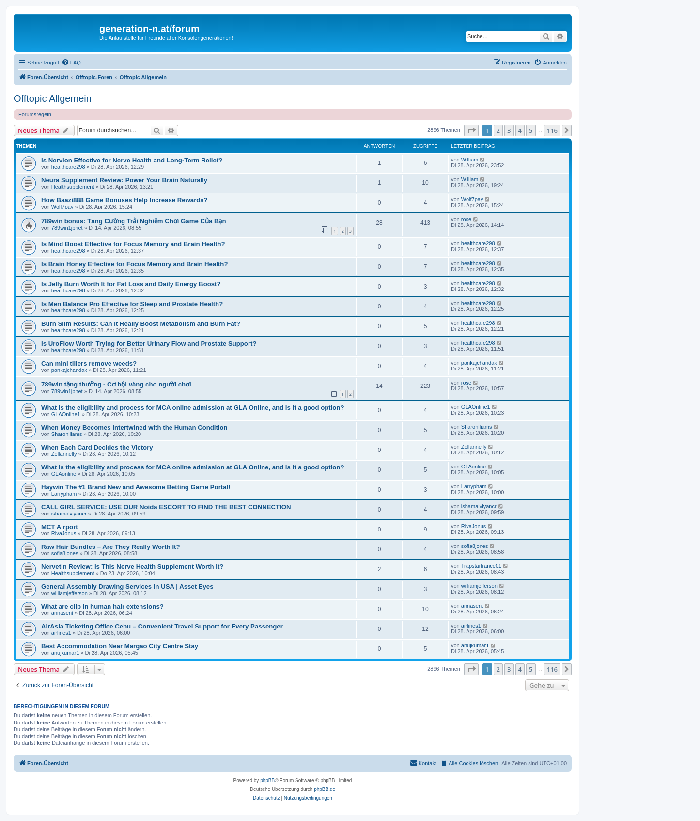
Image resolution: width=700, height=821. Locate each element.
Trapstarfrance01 (481, 566)
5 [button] (530, 130)
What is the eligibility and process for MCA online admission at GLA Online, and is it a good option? (192, 407)
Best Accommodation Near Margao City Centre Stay (119, 646)
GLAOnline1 (65, 414)
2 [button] (498, 130)
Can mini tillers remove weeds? (89, 363)
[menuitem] (71, 62)
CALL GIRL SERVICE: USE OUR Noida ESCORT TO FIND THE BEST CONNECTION (166, 507)
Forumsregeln (34, 114)
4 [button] (520, 130)
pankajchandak (69, 370)
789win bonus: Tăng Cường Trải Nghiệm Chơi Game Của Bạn (133, 221)
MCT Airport (59, 527)
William (469, 159)
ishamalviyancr (69, 513)
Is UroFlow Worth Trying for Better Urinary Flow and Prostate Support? (149, 343)
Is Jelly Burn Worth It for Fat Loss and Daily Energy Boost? (131, 284)
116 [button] (552, 130)
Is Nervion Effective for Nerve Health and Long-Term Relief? (131, 160)
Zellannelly (64, 454)
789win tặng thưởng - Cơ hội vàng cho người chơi (116, 384)
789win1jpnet (67, 228)
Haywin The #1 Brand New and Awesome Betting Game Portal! (136, 487)
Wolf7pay (62, 206)
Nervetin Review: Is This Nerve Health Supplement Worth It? (132, 566)
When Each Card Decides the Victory (97, 447)
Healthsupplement (72, 187)
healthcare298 (68, 167)
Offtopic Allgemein (53, 98)
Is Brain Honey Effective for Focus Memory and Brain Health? (134, 264)
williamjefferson (69, 593)
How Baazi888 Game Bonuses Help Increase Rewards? (124, 200)
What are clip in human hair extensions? (102, 606)
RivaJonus (63, 533)
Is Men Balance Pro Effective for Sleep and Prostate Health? (132, 303)
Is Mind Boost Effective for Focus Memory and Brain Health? (133, 244)
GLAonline (63, 474)
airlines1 (61, 633)
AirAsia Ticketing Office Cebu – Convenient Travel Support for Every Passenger (162, 626)
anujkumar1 (65, 653)
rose (466, 219)
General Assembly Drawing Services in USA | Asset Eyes (127, 586)
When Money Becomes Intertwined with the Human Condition (134, 427)
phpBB (267, 780)
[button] (471, 130)
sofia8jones (64, 553)
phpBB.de (324, 789)
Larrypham (64, 494)
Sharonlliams (66, 434)
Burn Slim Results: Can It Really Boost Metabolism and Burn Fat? (140, 323)
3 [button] (509, 130)
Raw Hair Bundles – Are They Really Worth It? (110, 546)
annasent (62, 613)
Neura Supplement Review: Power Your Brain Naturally (124, 180)
